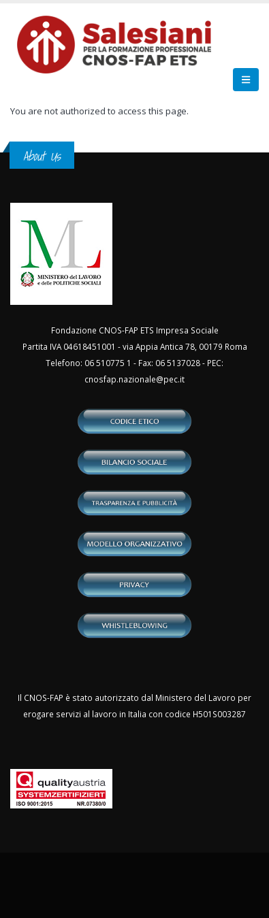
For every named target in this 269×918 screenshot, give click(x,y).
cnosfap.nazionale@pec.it (134, 379)
